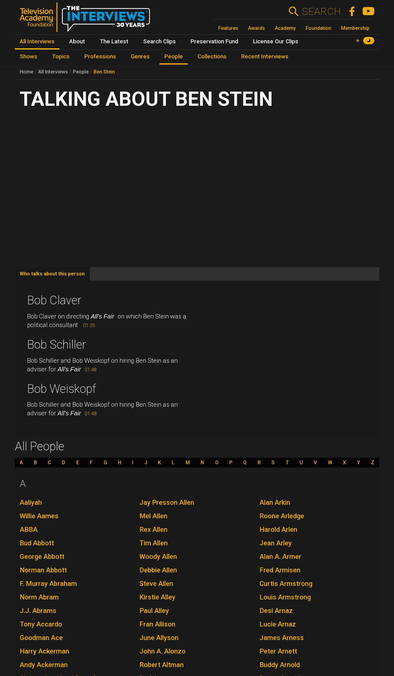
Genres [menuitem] (140, 56)
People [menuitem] (173, 56)
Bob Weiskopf (61, 389)
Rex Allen (153, 529)
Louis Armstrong (285, 597)
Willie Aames (39, 516)
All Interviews (53, 72)
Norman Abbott (43, 570)
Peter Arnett (278, 651)
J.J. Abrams (38, 611)
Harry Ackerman (44, 651)
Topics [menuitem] (61, 56)
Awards (256, 28)
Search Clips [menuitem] (159, 41)
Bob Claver (54, 300)
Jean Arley (275, 543)
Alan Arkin (274, 502)
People (81, 72)
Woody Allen (158, 556)
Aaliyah (31, 502)
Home (26, 72)
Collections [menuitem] (212, 56)
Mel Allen (153, 516)
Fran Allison (157, 624)
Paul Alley (154, 611)
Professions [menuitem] (100, 56)
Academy (285, 28)
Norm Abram (39, 597)
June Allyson (159, 638)
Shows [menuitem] (28, 56)
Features (228, 28)
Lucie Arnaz (277, 624)
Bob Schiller (56, 344)
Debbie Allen (158, 570)
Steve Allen (156, 583)
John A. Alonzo (162, 651)
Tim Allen (153, 543)
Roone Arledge (281, 516)
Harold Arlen (278, 529)
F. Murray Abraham (48, 583)
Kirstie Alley (157, 597)
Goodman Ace (41, 638)
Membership (355, 28)
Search (321, 11)
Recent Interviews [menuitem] (264, 56)
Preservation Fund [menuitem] (214, 41)
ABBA (29, 529)
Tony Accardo (41, 624)
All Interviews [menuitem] (37, 41)
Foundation (318, 28)
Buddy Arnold (279, 665)
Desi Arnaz (276, 611)
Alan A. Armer (280, 556)
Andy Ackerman (44, 665)
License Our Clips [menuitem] (275, 41)
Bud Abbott (37, 543)
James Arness (281, 638)
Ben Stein (104, 72)
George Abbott (42, 556)
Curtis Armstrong (285, 583)
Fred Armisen (279, 570)
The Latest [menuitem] (114, 41)
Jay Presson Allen (166, 502)
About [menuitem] (77, 41)
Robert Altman (161, 665)
